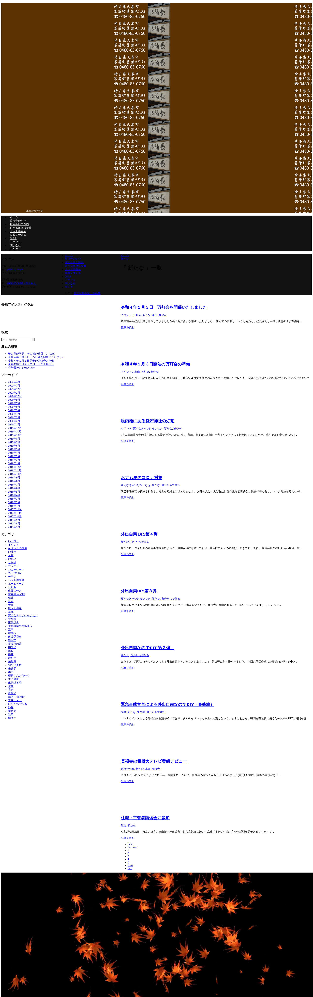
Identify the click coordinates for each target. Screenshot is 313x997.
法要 (10, 686)
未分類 (141, 712)
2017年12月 (15, 509)
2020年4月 (14, 413)
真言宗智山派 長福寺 (86, 293)
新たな (146, 315)
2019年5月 (14, 449)
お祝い (12, 558)
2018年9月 (14, 477)
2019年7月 (14, 442)
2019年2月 (14, 459)
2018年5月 (14, 491)
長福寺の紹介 (18, 220)
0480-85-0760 (15, 269)
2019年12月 (15, 428)
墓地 (10, 611)
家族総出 (13, 622)
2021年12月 (15, 389)
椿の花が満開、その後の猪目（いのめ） (32, 353)
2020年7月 (14, 403)
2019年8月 (14, 438)
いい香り (13, 541)
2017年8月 (14, 523)
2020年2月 (14, 421)
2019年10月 (15, 435)
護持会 (12, 711)
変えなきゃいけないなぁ (148, 428)
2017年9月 (14, 520)
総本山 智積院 (16, 696)
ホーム (14, 217)
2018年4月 (14, 495)
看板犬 (156, 768)
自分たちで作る (170, 485)
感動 (123, 712)
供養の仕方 (15, 590)
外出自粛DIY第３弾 (139, 591)
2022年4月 (14, 382)
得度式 (12, 640)
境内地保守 (15, 608)
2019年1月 (14, 463)
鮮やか (163, 315)
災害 (10, 689)
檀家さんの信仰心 (19, 675)
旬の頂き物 (15, 665)
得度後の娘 (127, 768)
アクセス (15, 241)
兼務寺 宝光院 (16, 594)
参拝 (10, 604)
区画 (10, 601)
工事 (10, 629)
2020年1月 (14, 424)
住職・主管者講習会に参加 (145, 818)
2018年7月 (14, 484)
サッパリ (13, 566)
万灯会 (137, 315)
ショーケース (16, 569)
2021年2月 (14, 392)
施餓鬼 (12, 661)
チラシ (12, 576)
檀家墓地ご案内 (19, 224)
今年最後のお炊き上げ (21, 367)
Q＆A (13, 238)
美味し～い (15, 700)
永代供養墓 (15, 682)
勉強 (123, 825)
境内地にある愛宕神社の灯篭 (147, 421)
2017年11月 (14, 512)
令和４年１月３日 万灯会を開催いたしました (164, 307)
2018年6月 (14, 488)
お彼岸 (12, 551)
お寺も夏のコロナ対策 (141, 477)
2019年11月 (14, 431)
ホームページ (16, 583)
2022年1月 (14, 385)
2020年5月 (14, 410)
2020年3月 (14, 417)
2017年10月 (15, 516)
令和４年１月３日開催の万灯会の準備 (155, 364)
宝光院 (12, 619)
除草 (10, 714)
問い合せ (15, 245)
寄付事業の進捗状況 (20, 626)
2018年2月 (14, 502)
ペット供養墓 (18, 231)
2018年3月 (14, 498)
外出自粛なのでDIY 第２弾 (147, 648)
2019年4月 (14, 452)
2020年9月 (14, 399)
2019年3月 (14, 456)
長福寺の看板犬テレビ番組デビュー (154, 761)
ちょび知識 (15, 573)
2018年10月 (15, 474)
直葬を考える (18, 234)
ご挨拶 (12, 562)
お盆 (10, 555)
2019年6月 (14, 445)
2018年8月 (14, 481)
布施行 (12, 633)
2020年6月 (14, 406)
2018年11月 (14, 470)
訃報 (10, 707)
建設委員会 (15, 636)
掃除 (10, 654)
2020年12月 (15, 396)
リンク (14, 249)
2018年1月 (14, 505)
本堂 (154, 315)
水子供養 (13, 679)
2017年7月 (14, 527)
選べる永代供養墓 (21, 227)
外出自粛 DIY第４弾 (139, 534)
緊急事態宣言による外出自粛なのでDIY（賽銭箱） (167, 704)
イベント (126, 315)
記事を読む (127, 327)
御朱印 (12, 647)
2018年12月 (15, 466)
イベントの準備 (130, 371)
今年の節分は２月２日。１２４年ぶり (31, 364)
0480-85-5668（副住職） (21, 283)
